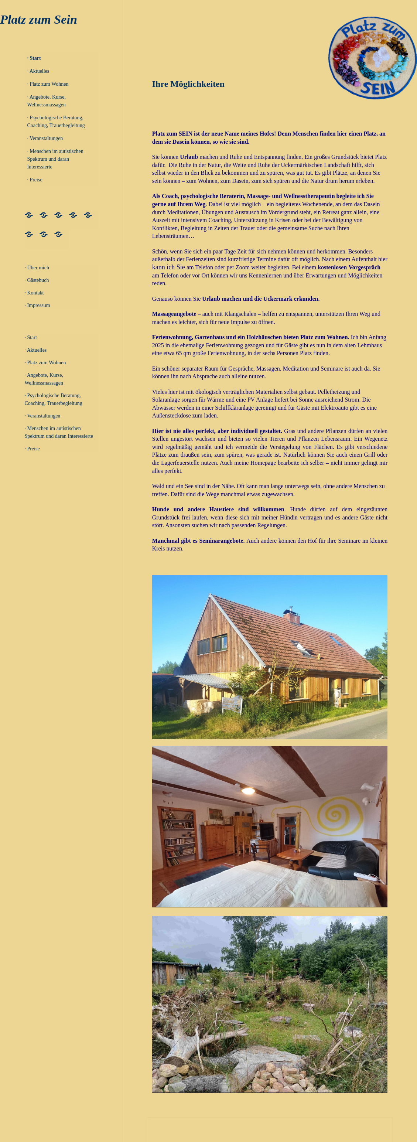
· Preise (34, 180)
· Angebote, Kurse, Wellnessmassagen (46, 101)
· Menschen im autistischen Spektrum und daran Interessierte (55, 159)
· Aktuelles (38, 71)
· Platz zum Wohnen (47, 84)
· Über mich (36, 267)
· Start (34, 58)
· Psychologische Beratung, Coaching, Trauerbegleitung (56, 121)
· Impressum (37, 305)
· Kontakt (34, 293)
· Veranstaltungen (45, 138)
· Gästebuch (36, 280)
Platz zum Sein (38, 19)
